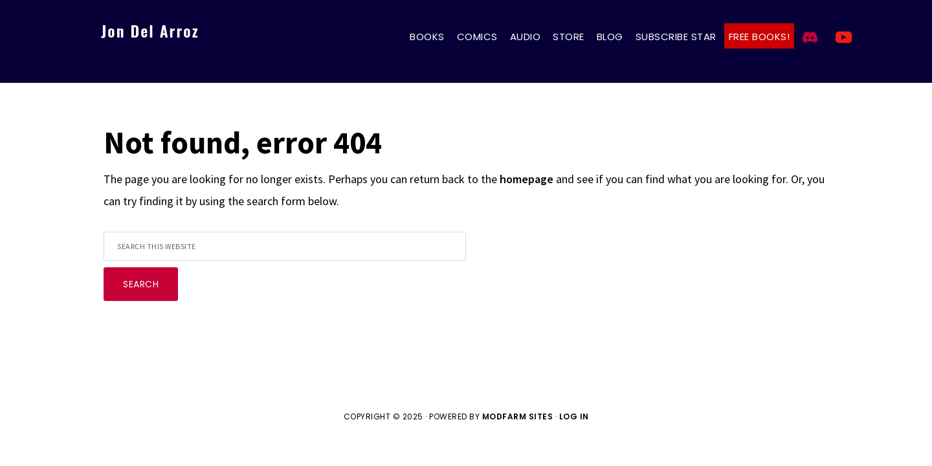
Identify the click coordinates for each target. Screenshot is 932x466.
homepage (526, 179)
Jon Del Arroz (150, 30)
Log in (574, 416)
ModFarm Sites (517, 416)
